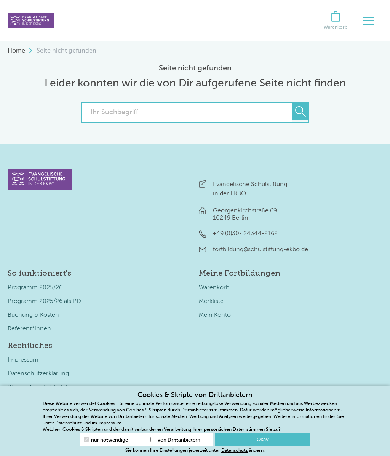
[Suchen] (300, 111)
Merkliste (211, 301)
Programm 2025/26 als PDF (46, 301)
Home (16, 51)
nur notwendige (106, 440)
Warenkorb (214, 288)
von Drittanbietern (175, 440)
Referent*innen (29, 329)
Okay (262, 439)
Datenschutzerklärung (38, 374)
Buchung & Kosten (33, 315)
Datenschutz (68, 423)
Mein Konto (215, 315)
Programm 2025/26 (35, 288)
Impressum (23, 360)
